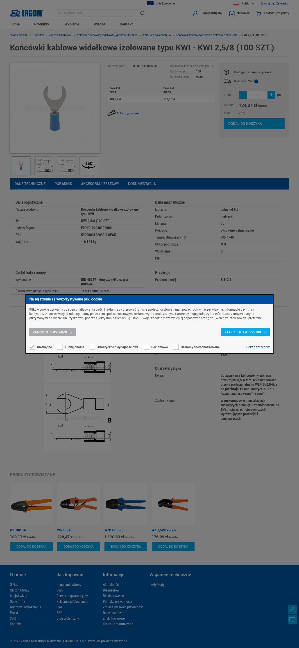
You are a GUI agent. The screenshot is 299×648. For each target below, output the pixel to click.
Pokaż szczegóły (258, 347)
